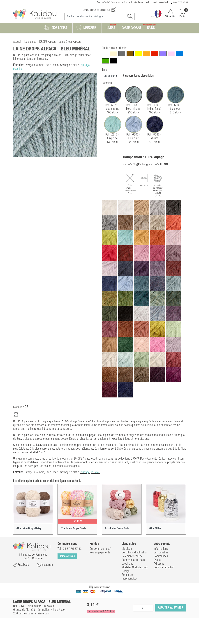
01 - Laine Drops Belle (117, 528)
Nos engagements (100, 552)
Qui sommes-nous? (101, 549)
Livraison (127, 549)
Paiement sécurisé (132, 556)
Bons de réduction (164, 567)
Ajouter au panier (170, 607)
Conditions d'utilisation (134, 552)
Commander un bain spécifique (99, 10)
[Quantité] (142, 608)
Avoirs (157, 560)
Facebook (21, 565)
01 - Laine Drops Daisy (28, 528)
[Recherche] (99, 16)
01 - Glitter (155, 528)
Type (104, 69)
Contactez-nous (67, 556)
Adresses (159, 563)
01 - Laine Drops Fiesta (73, 528)
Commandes (161, 556)
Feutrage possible (90, 472)
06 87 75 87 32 (180, 3)
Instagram (45, 565)
